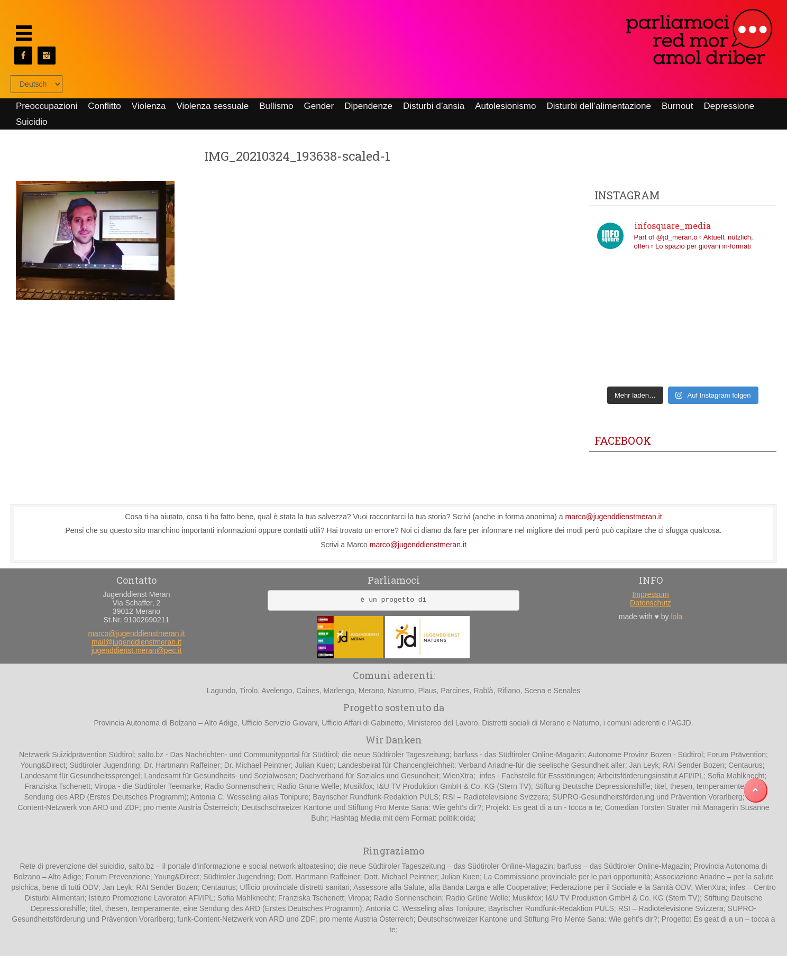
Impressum (650, 594)
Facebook (622, 440)
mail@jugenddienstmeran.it (136, 642)
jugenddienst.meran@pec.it (136, 650)
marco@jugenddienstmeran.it (613, 516)
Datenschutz (650, 603)
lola (676, 616)
